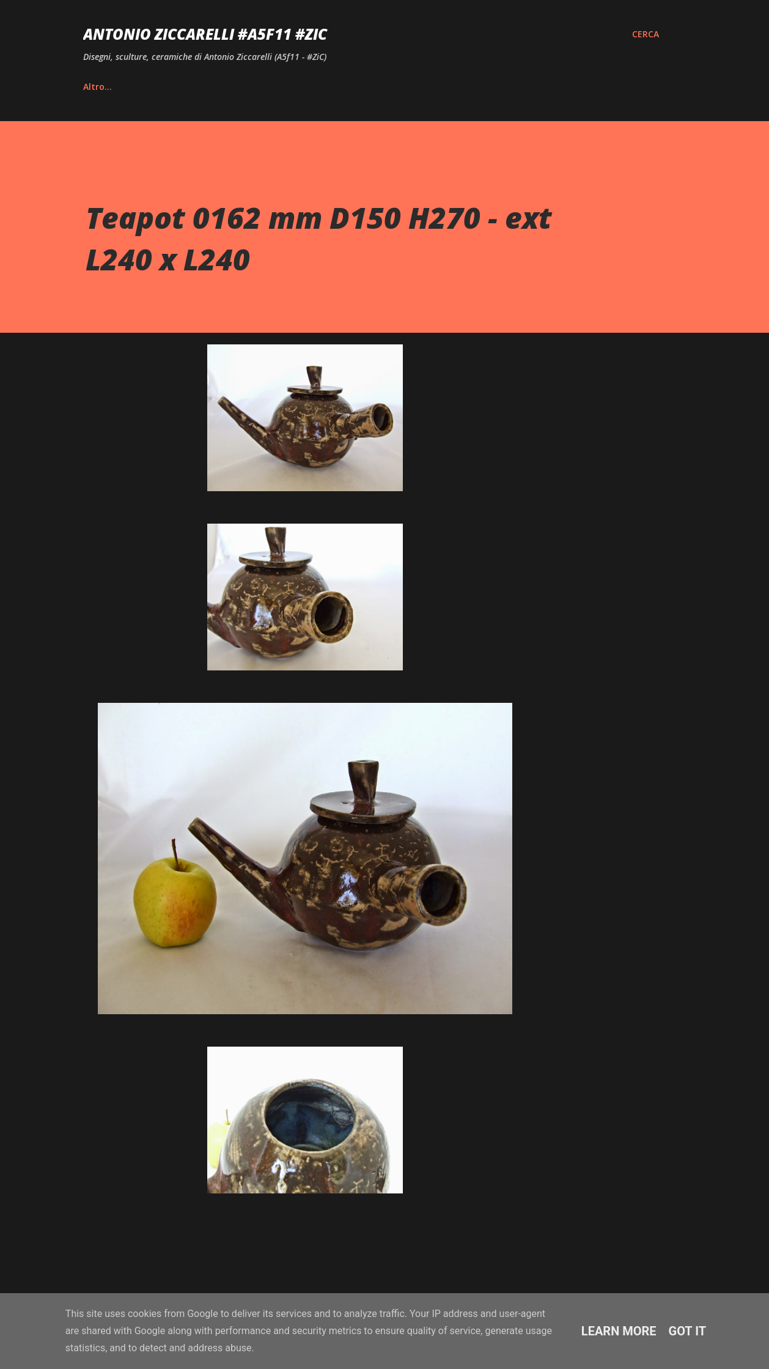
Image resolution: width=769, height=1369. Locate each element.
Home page (107, 86)
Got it (688, 1331)
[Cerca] (645, 34)
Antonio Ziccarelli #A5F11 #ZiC (205, 34)
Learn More (619, 1331)
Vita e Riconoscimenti (214, 86)
